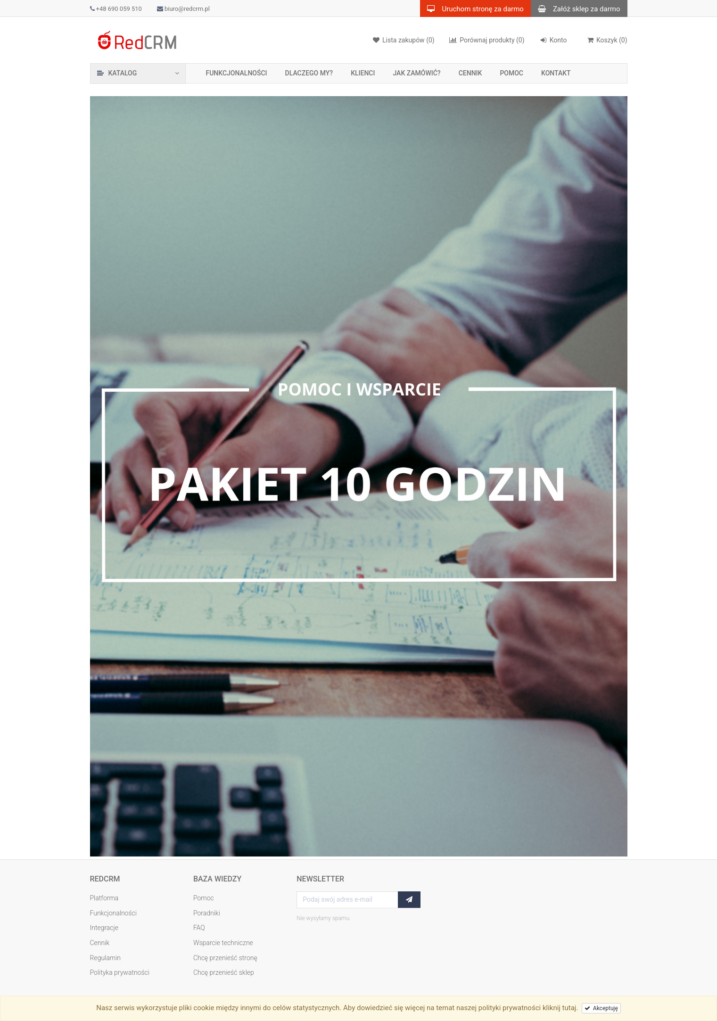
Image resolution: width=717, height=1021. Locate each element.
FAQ (199, 927)
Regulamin (105, 958)
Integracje (104, 927)
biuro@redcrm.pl (183, 9)
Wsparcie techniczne (223, 943)
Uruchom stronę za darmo (471, 8)
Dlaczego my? (309, 73)
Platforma (104, 898)
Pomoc (511, 73)
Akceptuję (601, 1008)
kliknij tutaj (560, 1008)
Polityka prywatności (119, 972)
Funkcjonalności (236, 73)
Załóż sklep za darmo (575, 8)
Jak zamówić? (416, 73)
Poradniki (206, 913)
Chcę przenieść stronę (225, 958)
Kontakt (556, 73)
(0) (487, 40)
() (607, 40)
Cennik (470, 73)
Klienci (363, 73)
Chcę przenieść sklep (223, 972)
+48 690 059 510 (116, 9)
